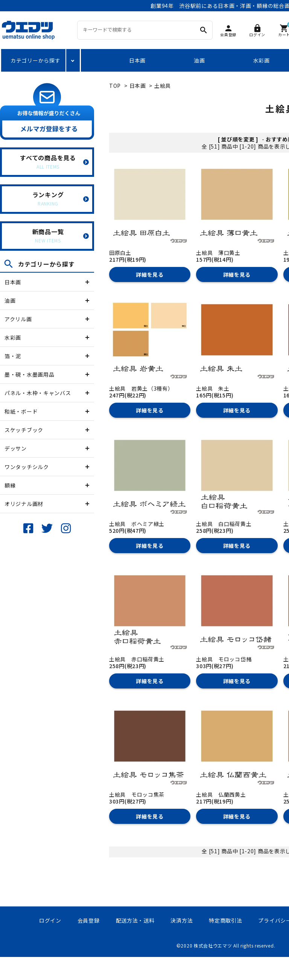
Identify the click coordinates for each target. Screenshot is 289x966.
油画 (199, 60)
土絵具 (162, 85)
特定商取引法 (225, 920)
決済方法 (181, 920)
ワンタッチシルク (27, 467)
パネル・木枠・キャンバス (38, 393)
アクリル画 (18, 319)
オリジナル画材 (24, 504)
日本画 (137, 60)
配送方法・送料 (135, 920)
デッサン (16, 448)
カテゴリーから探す (35, 60)
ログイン (50, 920)
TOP (115, 85)
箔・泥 (13, 356)
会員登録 (89, 920)
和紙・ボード (21, 411)
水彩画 (261, 60)
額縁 (10, 485)
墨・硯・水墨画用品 (29, 374)
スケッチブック (24, 430)
